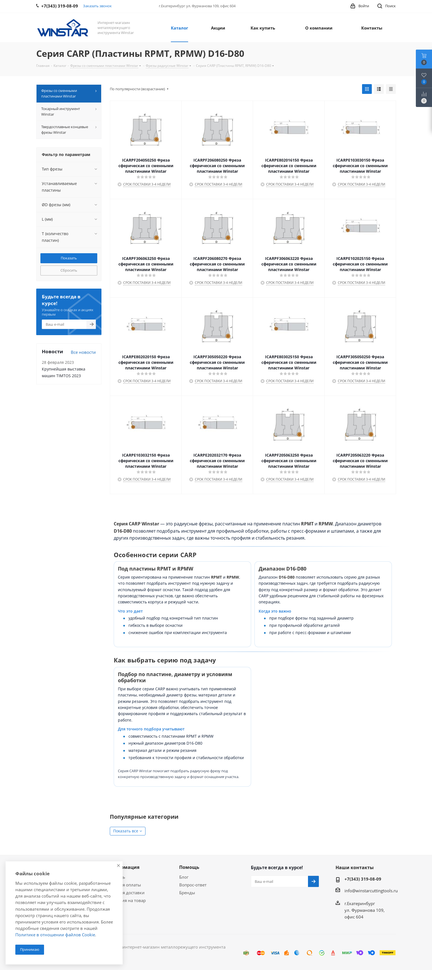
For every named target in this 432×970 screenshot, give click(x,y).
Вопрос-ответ (193, 885)
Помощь (189, 867)
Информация (123, 867)
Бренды (187, 892)
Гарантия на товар (127, 900)
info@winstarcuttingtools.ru (371, 890)
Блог (183, 877)
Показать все (125, 830)
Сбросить (68, 270)
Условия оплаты (124, 885)
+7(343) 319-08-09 (362, 879)
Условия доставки (126, 892)
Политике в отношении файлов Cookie (55, 934)
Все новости (83, 352)
